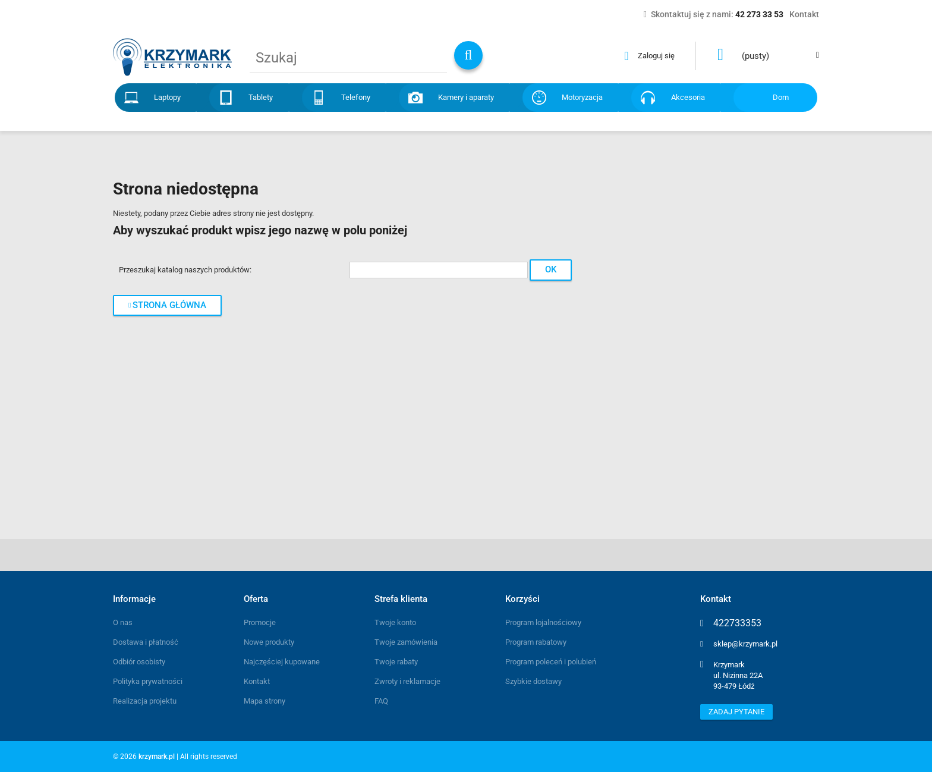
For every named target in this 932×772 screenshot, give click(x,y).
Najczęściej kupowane (282, 662)
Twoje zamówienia (405, 642)
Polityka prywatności (147, 681)
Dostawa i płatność (145, 642)
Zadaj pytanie (736, 711)
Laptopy (167, 97)
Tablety (260, 97)
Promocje (260, 622)
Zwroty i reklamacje (407, 681)
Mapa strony (264, 701)
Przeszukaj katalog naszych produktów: (185, 269)
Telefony (355, 97)
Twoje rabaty (396, 662)
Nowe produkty (269, 642)
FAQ (381, 701)
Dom (781, 97)
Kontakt (257, 681)
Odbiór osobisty (139, 662)
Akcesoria (688, 97)
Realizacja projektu (145, 701)
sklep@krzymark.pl (745, 644)
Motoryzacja (582, 97)
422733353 (737, 623)
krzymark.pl (156, 756)
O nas (123, 622)
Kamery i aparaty (466, 97)
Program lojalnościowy (543, 622)
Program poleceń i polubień (550, 662)
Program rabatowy (535, 642)
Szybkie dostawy (533, 681)
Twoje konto (395, 622)
